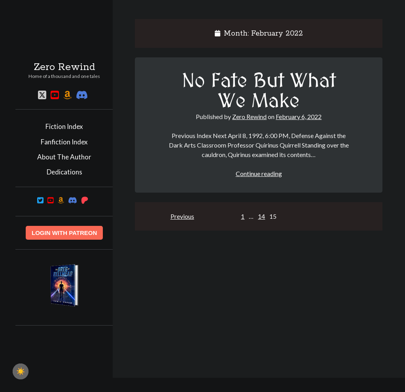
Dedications (64, 172)
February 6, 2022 (299, 116)
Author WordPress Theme (236, 385)
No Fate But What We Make (259, 91)
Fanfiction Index (64, 142)
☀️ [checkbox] (20, 371)
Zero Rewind (64, 67)
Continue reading (259, 173)
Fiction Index (64, 126)
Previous (182, 216)
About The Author (64, 157)
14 (261, 216)
